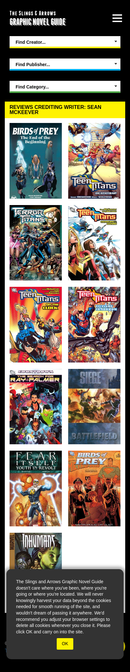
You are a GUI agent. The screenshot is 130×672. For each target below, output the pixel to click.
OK (65, 643)
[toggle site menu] (117, 18)
